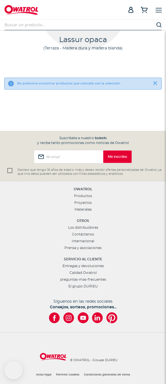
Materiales (83, 209)
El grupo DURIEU (83, 286)
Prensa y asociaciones (83, 248)
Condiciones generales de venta (107, 374)
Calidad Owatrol (83, 272)
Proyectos (83, 202)
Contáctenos (83, 234)
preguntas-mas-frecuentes (83, 279)
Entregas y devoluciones (83, 266)
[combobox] (83, 24)
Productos (83, 196)
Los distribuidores (83, 227)
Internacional (83, 241)
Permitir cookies (67, 374)
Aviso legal (43, 374)
